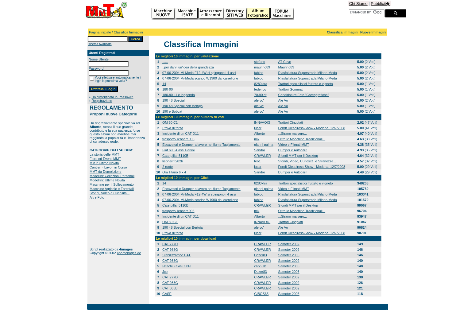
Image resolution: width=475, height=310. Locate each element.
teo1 (257, 161)
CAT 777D (170, 244)
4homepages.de (129, 253)
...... (165, 62)
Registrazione (101, 101)
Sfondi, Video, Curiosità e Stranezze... (307, 161)
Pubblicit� (380, 3)
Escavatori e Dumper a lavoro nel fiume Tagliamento (201, 144)
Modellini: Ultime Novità (107, 180)
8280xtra (260, 84)
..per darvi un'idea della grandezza (188, 67)
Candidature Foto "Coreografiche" (303, 95)
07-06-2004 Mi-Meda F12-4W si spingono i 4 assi (199, 73)
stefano (259, 62)
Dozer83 (260, 255)
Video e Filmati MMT (293, 144)
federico (260, 89)
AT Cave (284, 62)
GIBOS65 (261, 294)
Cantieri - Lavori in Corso (108, 167)
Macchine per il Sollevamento (112, 184)
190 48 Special (173, 100)
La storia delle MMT (104, 154)
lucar (257, 128)
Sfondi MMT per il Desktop (298, 155)
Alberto (259, 133)
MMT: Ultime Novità (104, 163)
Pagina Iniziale (100, 32)
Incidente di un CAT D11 (180, 133)
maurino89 (262, 67)
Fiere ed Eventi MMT (105, 159)
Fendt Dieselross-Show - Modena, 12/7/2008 (311, 128)
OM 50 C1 (170, 122)
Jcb (165, 271)
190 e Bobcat (172, 111)
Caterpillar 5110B (175, 155)
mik (256, 139)
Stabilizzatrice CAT (176, 255)
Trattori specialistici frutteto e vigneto (305, 84)
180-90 (167, 89)
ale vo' (259, 100)
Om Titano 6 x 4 (174, 172)
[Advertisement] (109, 223)
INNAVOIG (262, 122)
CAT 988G (170, 249)
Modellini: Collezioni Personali (112, 176)
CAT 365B (170, 288)
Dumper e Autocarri (292, 150)
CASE (167, 294)
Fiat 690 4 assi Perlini (178, 150)
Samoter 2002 (288, 244)
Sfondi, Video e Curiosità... (109, 193)
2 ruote (167, 167)
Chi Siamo (358, 3)
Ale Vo (283, 100)
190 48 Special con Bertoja (182, 106)
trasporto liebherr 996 (178, 139)
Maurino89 (286, 67)
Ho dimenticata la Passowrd (112, 97)
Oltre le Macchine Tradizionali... (301, 139)
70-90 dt (260, 95)
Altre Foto (97, 197)
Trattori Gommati (290, 89)
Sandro (259, 150)
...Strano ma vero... (292, 133)
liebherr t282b (172, 161)
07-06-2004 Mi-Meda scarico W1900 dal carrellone (200, 78)
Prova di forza (172, 128)
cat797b (260, 266)
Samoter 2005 (288, 255)
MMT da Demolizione (106, 171)
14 (164, 84)
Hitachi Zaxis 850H (176, 266)
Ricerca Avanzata (100, 44)
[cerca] (365, 12)
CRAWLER (262, 155)
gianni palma (263, 144)
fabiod (258, 73)
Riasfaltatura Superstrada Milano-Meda (307, 73)
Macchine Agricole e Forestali (112, 189)
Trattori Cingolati (290, 122)
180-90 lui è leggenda (178, 95)
